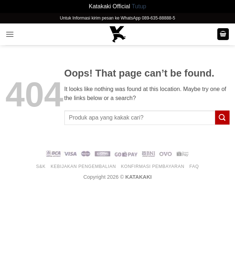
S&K (41, 166)
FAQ (194, 166)
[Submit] (222, 117)
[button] (9, 34)
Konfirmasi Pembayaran (152, 166)
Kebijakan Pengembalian (83, 166)
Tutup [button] (139, 6)
